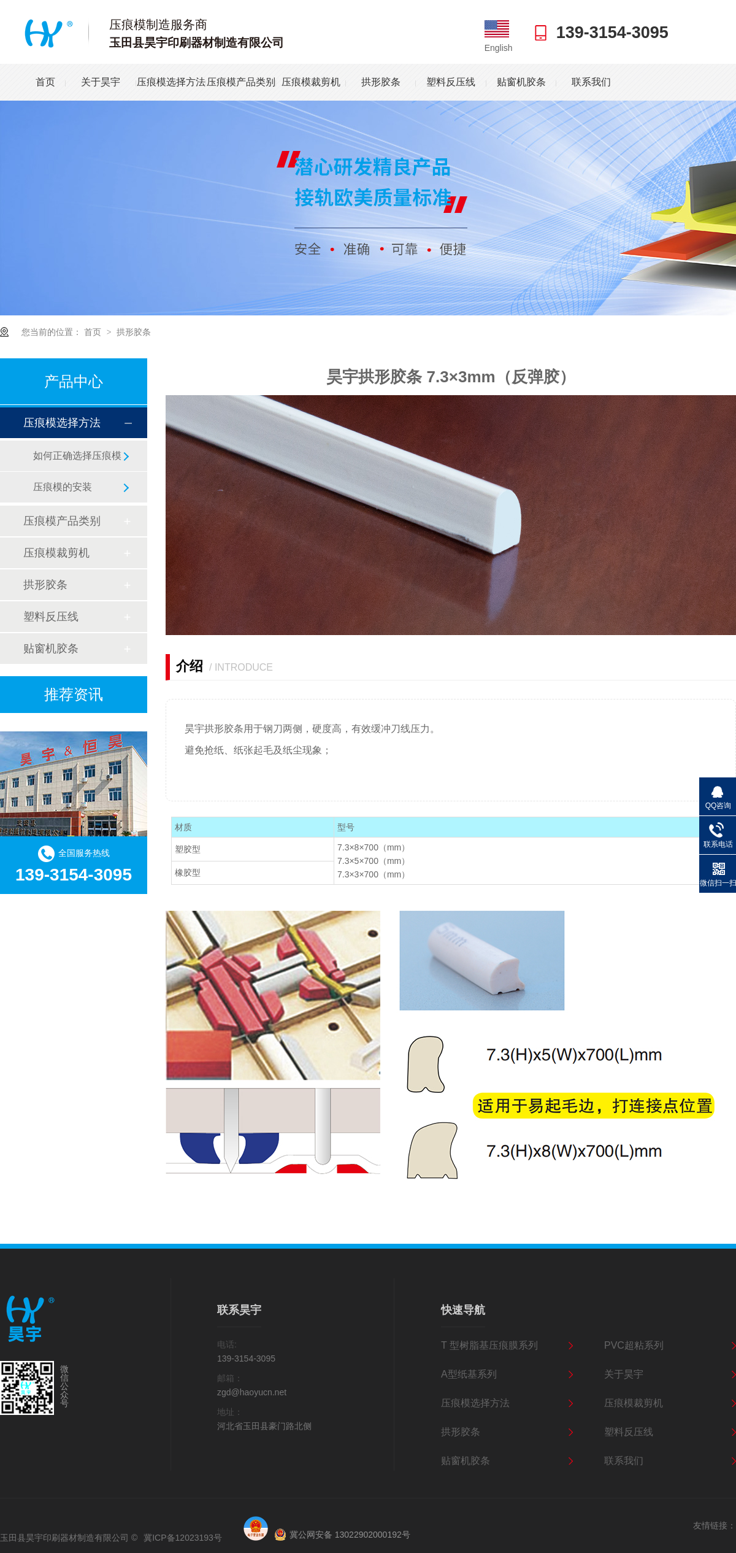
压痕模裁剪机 (311, 82)
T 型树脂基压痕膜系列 (489, 1345)
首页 (45, 82)
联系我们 (591, 82)
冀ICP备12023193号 (183, 1538)
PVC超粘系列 (634, 1345)
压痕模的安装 (62, 487)
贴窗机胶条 (521, 82)
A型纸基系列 (469, 1374)
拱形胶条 (381, 82)
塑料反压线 (450, 82)
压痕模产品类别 (241, 82)
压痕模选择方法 (171, 82)
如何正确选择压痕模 (77, 455)
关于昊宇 (100, 82)
